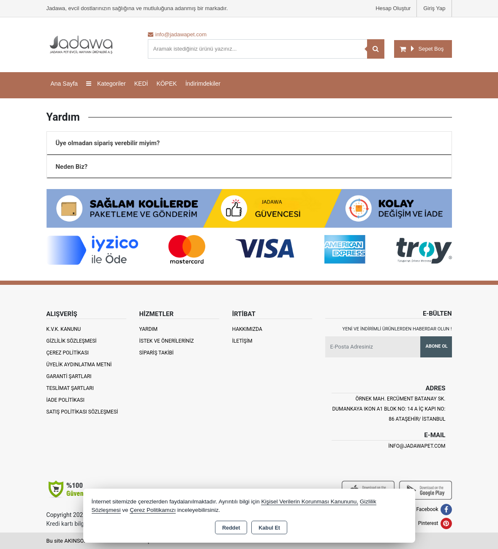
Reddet (231, 528)
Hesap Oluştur (393, 8)
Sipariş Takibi (156, 353)
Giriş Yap (434, 8)
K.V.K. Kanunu (63, 329)
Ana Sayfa (64, 83)
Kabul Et (269, 528)
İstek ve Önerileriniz (166, 341)
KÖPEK (166, 83)
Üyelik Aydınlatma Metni (79, 365)
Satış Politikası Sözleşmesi (82, 412)
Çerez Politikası (67, 353)
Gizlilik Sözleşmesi (71, 341)
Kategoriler (106, 83)
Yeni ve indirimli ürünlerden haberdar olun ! (397, 329)
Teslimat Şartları (70, 388)
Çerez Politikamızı (153, 510)
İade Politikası (65, 400)
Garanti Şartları (69, 376)
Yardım (148, 329)
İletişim (242, 341)
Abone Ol (437, 346)
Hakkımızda (247, 329)
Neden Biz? (72, 166)
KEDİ (141, 83)
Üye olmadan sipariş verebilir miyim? (108, 143)
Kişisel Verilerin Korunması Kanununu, (309, 501)
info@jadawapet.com (416, 446)
